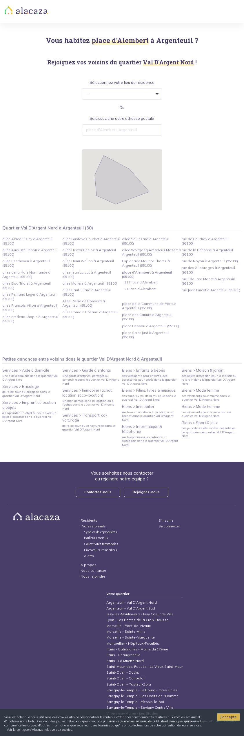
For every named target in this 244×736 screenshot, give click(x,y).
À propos (88, 565)
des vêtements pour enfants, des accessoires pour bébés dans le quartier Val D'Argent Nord (149, 380)
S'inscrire (166, 520)
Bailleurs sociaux (96, 538)
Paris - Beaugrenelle (123, 655)
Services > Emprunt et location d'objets (29, 405)
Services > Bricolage (20, 386)
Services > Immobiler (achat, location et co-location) (87, 392)
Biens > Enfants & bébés (143, 370)
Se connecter (169, 526)
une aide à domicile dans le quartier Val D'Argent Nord (30, 377)
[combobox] (122, 129)
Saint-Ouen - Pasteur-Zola (128, 684)
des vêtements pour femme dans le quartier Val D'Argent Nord (206, 398)
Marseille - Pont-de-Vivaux (128, 625)
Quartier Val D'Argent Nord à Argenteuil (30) (47, 228)
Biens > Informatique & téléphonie (142, 429)
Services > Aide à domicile (25, 370)
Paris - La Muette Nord (125, 661)
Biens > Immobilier (138, 406)
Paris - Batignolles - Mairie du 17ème (137, 649)
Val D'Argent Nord (117, 359)
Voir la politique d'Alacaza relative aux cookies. (40, 730)
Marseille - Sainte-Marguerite (130, 637)
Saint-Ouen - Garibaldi (125, 678)
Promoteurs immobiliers (100, 550)
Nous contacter (93, 570)
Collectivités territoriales (101, 544)
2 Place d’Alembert (140, 289)
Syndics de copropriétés (100, 532)
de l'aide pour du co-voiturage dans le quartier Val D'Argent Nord (88, 427)
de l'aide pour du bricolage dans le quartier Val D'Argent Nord (26, 393)
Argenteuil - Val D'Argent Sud (130, 608)
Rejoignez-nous (146, 492)
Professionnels (93, 526)
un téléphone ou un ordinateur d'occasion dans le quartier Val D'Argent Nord (150, 441)
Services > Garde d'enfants (86, 370)
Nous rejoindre (93, 576)
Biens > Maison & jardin (202, 370)
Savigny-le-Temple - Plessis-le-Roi (135, 701)
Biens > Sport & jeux (200, 422)
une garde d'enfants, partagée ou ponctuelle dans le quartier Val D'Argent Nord (90, 380)
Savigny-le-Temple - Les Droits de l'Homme (142, 696)
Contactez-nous (98, 492)
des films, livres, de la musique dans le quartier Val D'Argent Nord (149, 398)
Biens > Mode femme (200, 390)
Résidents (89, 520)
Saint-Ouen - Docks (122, 672)
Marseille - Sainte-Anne (125, 631)
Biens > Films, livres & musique (149, 390)
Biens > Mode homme (201, 406)
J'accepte (228, 717)
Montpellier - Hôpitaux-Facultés (132, 643)
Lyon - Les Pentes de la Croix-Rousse (137, 620)
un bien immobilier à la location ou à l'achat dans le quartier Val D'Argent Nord (88, 405)
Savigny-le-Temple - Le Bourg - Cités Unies (141, 690)
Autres (89, 556)
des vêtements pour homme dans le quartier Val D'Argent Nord (206, 414)
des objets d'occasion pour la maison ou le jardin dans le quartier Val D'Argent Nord (209, 380)
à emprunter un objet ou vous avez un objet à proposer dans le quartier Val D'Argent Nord (29, 417)
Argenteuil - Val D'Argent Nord (131, 602)
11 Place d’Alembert (141, 282)
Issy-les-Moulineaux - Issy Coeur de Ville (140, 614)
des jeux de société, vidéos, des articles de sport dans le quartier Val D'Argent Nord (208, 432)
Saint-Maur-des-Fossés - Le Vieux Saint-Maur (144, 666)
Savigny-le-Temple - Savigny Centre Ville (139, 707)
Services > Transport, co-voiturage (84, 417)
